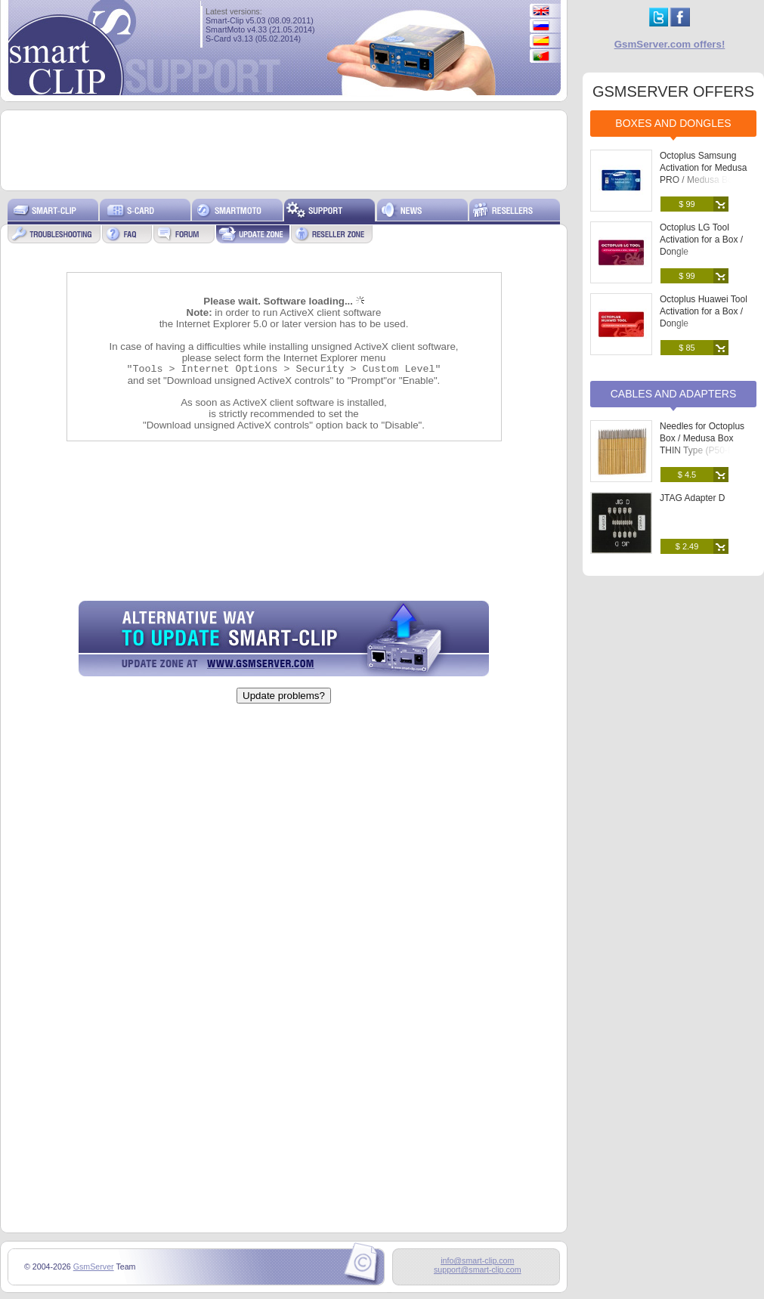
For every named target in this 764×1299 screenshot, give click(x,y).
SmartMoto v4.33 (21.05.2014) (260, 29)
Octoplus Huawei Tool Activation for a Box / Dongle (703, 311)
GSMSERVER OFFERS (673, 91)
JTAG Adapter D (692, 498)
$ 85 (686, 347)
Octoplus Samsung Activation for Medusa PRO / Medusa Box (703, 167)
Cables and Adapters (674, 394)
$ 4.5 (687, 474)
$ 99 (686, 204)
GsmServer (93, 1266)
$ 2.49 (687, 546)
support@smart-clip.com (477, 1269)
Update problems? (284, 695)
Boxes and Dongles (673, 123)
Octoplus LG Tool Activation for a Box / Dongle (701, 239)
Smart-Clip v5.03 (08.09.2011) (260, 20)
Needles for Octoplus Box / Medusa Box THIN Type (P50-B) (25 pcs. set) (706, 444)
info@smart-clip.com (477, 1260)
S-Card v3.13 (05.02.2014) (253, 38)
